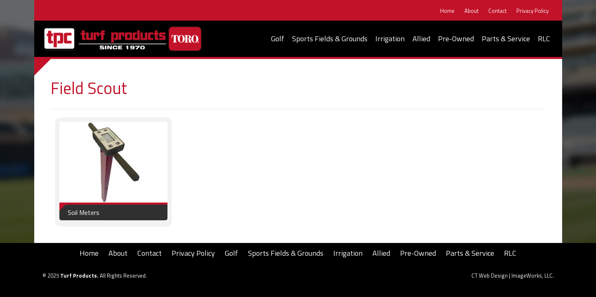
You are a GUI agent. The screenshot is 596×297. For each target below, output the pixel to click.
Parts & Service (506, 38)
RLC (544, 38)
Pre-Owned (456, 38)
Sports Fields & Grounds (329, 38)
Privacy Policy (532, 11)
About (471, 11)
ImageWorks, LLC (532, 275)
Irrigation (390, 38)
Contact (497, 11)
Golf (277, 38)
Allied (421, 38)
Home (447, 11)
